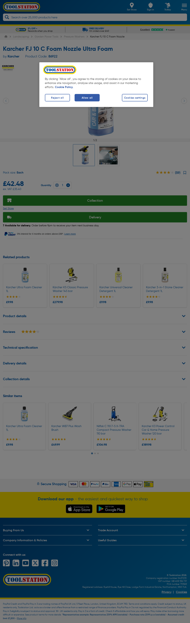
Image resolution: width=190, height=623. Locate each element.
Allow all (87, 97)
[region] (96, 84)
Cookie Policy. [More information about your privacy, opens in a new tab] (64, 87)
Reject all (57, 97)
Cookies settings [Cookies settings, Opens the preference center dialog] (135, 97)
